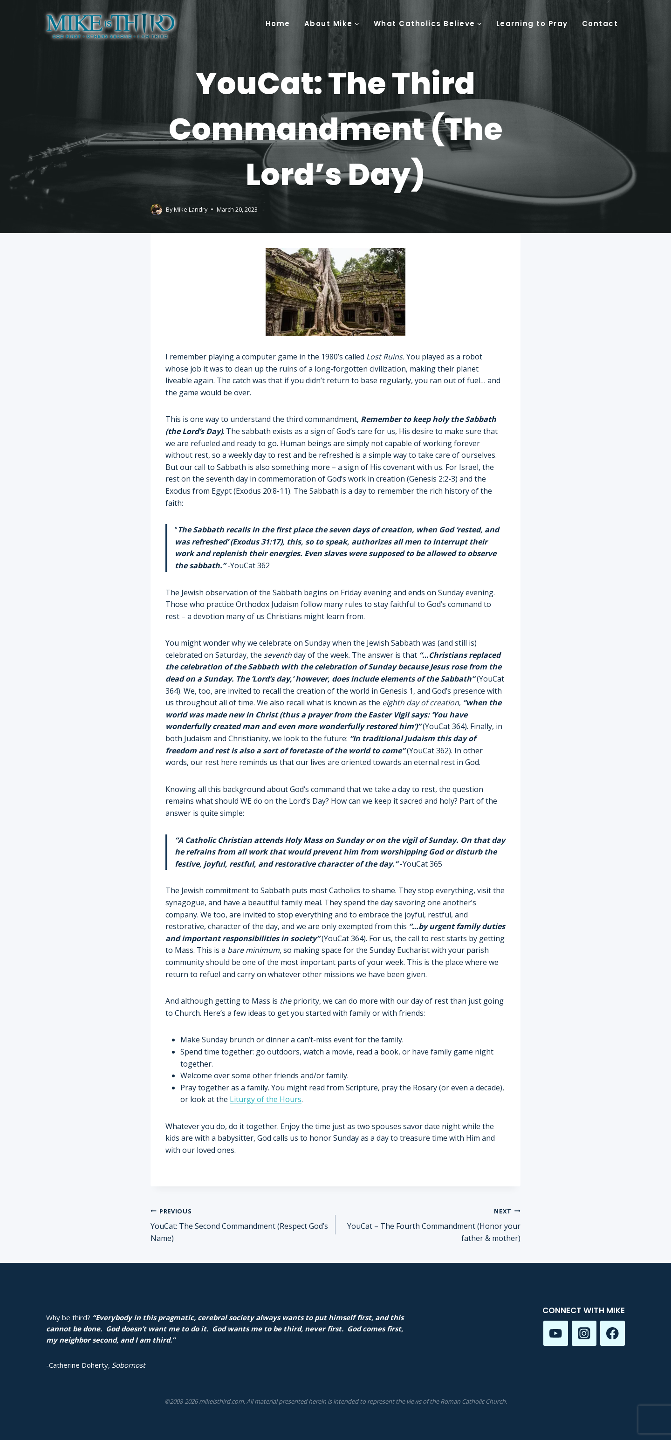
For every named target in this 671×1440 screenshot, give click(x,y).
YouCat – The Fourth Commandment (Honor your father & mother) (431, 1224)
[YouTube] (555, 1333)
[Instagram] (584, 1333)
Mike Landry (190, 209)
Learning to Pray (532, 23)
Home (278, 23)
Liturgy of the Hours (265, 1099)
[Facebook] (612, 1333)
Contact (600, 23)
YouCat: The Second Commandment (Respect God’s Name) (239, 1224)
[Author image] (156, 209)
